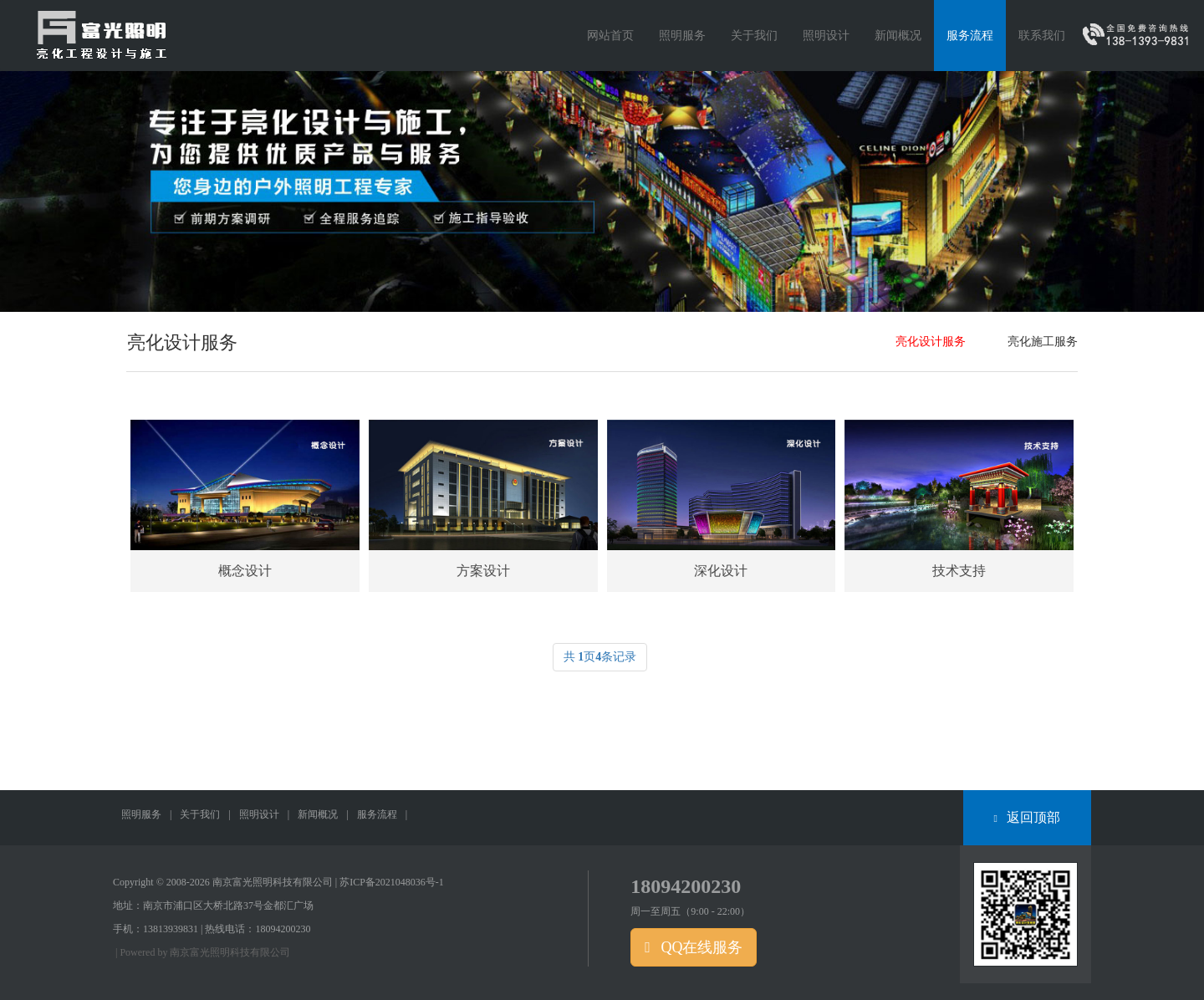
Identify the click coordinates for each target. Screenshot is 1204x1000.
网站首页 (610, 35)
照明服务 (141, 814)
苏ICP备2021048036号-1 (391, 882)
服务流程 (377, 814)
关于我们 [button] (754, 35)
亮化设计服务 (930, 341)
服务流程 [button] (969, 35)
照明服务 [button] (682, 35)
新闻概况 (318, 814)
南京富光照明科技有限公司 (230, 952)
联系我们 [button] (1041, 35)
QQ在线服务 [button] (693, 947)
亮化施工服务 (1043, 341)
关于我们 (200, 814)
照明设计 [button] (826, 35)
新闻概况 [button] (898, 35)
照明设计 (259, 814)
